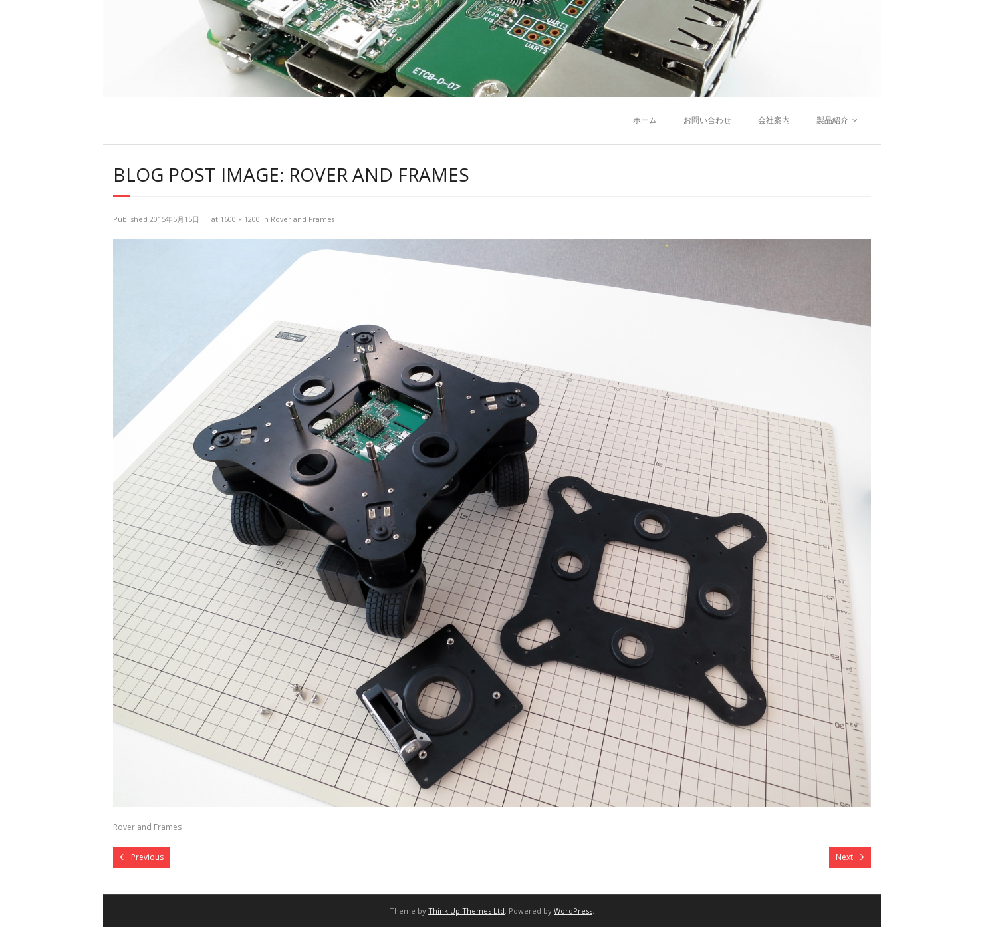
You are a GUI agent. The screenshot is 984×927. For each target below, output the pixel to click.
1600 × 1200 (240, 219)
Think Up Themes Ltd (466, 911)
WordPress (573, 911)
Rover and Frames (302, 219)
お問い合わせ (707, 120)
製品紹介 (832, 120)
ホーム (645, 120)
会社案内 (774, 120)
